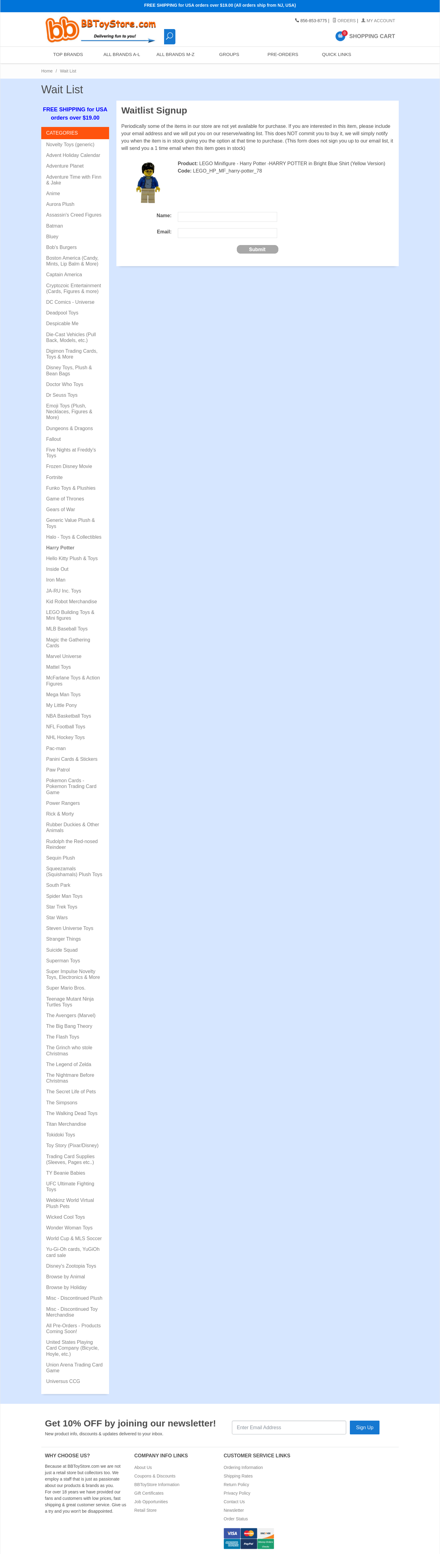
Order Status (236, 1518)
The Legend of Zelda (68, 1064)
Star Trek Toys (61, 906)
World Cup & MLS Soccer (74, 1238)
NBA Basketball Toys (68, 716)
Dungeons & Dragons (69, 428)
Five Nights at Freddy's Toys (71, 452)
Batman (54, 226)
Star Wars (57, 917)
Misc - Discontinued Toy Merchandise (72, 1312)
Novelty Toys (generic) (70, 144)
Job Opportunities (151, 1501)
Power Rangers (63, 803)
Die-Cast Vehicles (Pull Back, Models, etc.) (71, 337)
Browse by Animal (65, 1276)
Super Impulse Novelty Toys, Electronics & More (73, 974)
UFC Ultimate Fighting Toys (70, 1186)
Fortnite (54, 477)
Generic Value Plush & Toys (70, 523)
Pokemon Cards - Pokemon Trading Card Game (71, 786)
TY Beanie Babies (65, 1173)
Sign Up (364, 1427)
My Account (378, 20)
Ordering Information (243, 1467)
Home (47, 71)
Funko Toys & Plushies (71, 488)
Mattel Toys (58, 667)
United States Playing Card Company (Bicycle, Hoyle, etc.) (72, 1348)
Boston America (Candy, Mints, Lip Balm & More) (72, 260)
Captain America (64, 274)
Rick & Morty (60, 813)
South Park (58, 885)
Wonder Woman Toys (69, 1227)
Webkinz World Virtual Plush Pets (70, 1203)
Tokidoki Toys (60, 1134)
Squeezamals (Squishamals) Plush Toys (74, 871)
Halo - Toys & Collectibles (73, 537)
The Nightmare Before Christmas (70, 1078)
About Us (143, 1467)
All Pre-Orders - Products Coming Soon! (73, 1328)
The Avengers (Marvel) (71, 1015)
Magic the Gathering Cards (68, 642)
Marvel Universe (64, 656)
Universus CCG (63, 1381)
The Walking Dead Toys (71, 1113)
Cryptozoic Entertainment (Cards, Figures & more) (73, 288)
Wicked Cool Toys (65, 1217)
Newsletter (234, 1510)
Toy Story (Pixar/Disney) (72, 1145)
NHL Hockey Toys (65, 737)
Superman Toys (63, 960)
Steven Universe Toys (69, 928)
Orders (344, 20)
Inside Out (57, 569)
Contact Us (234, 1501)
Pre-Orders (282, 55)
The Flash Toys (62, 1036)
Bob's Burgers (61, 247)
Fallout (53, 439)
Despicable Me (62, 323)
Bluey (52, 236)
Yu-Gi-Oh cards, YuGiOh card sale (73, 1252)
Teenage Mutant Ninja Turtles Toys (70, 1001)
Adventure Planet (65, 166)
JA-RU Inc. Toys (63, 590)
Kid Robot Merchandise (71, 601)
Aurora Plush (60, 204)
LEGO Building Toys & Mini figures (70, 615)
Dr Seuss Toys (62, 395)
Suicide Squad (62, 950)
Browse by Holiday (66, 1287)
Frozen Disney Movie (69, 466)
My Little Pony (61, 705)
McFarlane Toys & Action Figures (73, 680)
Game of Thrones (65, 498)
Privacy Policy (237, 1493)
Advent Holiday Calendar (73, 155)
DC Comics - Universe (70, 302)
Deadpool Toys (62, 312)
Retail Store (145, 1510)
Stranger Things (63, 939)
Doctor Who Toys (64, 384)
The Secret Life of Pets (71, 1091)
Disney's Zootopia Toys (71, 1266)
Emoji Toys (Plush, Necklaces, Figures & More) (69, 411)
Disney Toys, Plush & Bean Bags (69, 370)
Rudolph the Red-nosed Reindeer (72, 844)
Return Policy (236, 1484)
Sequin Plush (60, 858)
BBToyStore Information (157, 1484)
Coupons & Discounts (155, 1476)
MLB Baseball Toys (67, 628)
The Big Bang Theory (69, 1026)
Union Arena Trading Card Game (74, 1367)
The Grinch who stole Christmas (69, 1050)
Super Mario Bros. (66, 988)
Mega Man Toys (63, 694)
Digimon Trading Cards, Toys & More (71, 353)
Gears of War (60, 509)
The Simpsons (61, 1102)
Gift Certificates (149, 1493)
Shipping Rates (238, 1476)
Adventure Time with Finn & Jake (73, 179)
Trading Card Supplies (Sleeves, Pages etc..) (70, 1159)
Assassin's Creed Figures (73, 214)
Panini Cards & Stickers (71, 759)
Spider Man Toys (64, 896)
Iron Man (55, 579)
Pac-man (56, 748)
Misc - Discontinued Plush (74, 1298)
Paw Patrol (58, 769)
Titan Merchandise (66, 1124)
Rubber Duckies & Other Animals (72, 827)
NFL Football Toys (65, 726)
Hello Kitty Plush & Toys (72, 558)
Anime (53, 193)
